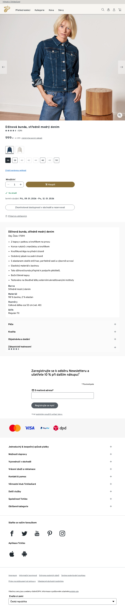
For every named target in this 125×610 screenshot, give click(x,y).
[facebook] (12, 535)
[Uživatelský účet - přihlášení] (114, 11)
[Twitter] (24, 535)
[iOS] (12, 555)
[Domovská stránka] (7, 9)
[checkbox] (9, 150)
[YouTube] (37, 535)
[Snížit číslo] (8, 184)
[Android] (24, 555)
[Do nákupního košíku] (120, 11)
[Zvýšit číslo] (21, 184)
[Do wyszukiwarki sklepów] (108, 11)
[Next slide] (121, 67)
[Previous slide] (3, 67)
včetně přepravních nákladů (31, 138)
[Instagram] (62, 535)
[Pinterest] (49, 535)
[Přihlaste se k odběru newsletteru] (44, 405)
